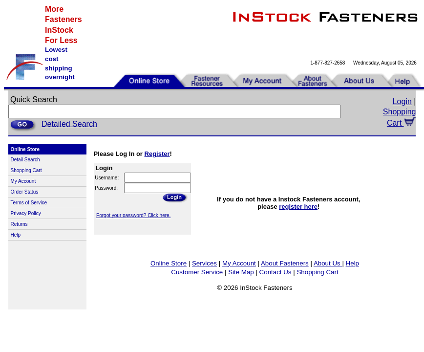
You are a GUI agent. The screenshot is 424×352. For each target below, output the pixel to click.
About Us (328, 263)
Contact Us (275, 272)
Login (402, 101)
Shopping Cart (26, 170)
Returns (19, 224)
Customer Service (197, 272)
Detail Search (25, 159)
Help (16, 235)
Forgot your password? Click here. (133, 215)
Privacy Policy (26, 213)
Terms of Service (29, 202)
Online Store (168, 263)
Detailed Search (69, 123)
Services (204, 263)
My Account (23, 181)
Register (157, 153)
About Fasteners (285, 263)
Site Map (241, 272)
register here (298, 206)
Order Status (25, 192)
